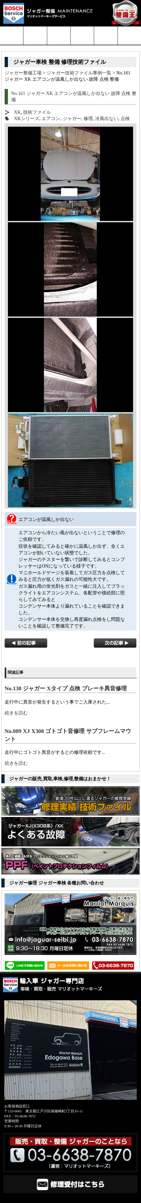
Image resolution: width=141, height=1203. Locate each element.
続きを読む (16, 712)
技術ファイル (37, 112)
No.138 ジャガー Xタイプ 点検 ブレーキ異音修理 (66, 688)
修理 (88, 118)
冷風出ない (106, 118)
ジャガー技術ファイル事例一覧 (79, 72)
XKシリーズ (26, 118)
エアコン (51, 118)
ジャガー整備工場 (23, 72)
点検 (125, 118)
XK (17, 112)
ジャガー (72, 118)
